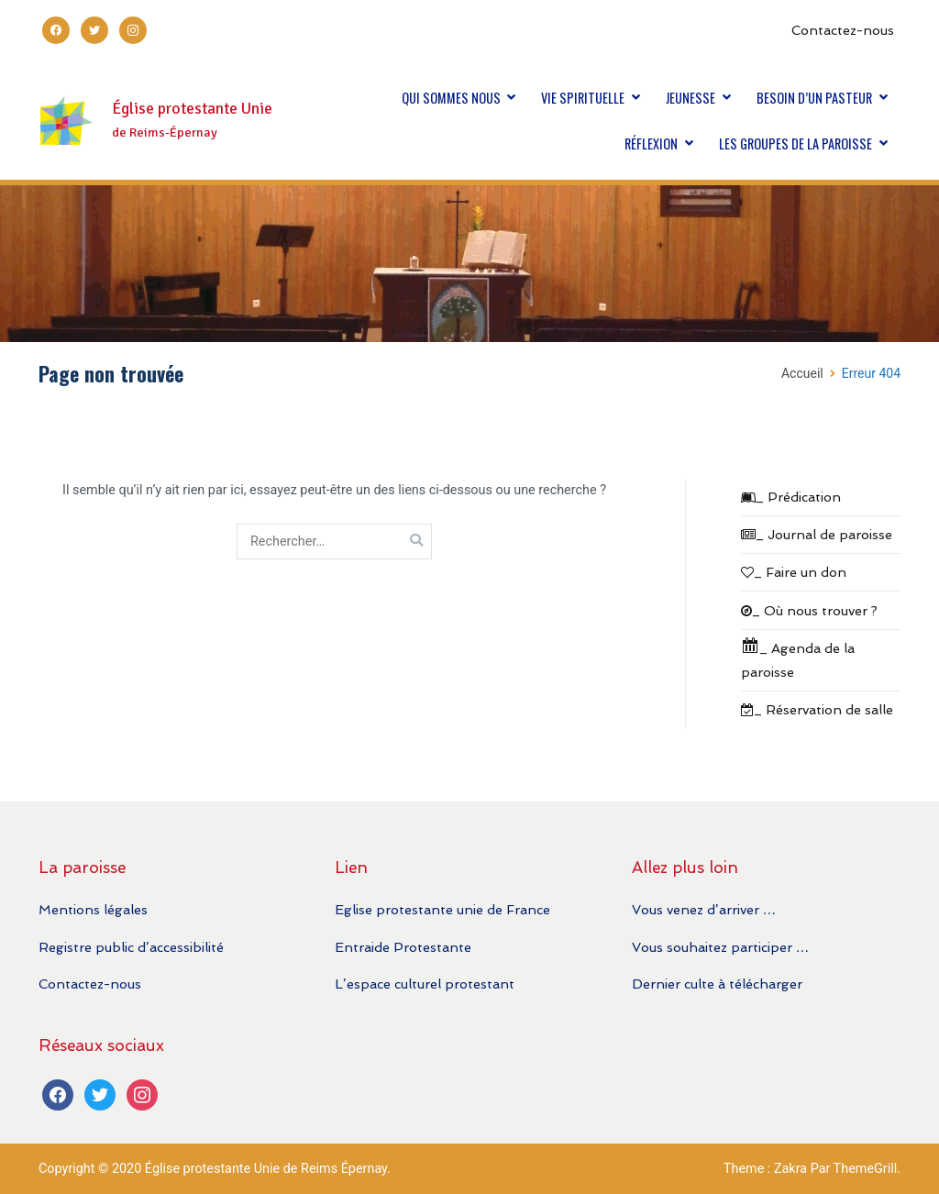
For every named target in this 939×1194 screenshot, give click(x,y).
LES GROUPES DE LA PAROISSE (795, 143)
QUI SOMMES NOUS (451, 97)
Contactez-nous (842, 30)
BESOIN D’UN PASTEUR (814, 97)
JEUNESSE (690, 97)
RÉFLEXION (651, 143)
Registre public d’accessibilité (131, 947)
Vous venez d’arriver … (704, 909)
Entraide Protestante (403, 947)
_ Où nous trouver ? (809, 610)
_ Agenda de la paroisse (798, 658)
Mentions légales (93, 909)
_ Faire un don (793, 572)
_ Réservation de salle (817, 709)
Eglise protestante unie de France (442, 909)
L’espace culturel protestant (424, 983)
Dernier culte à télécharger (717, 983)
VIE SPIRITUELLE (582, 97)
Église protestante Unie (192, 108)
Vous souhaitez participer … (720, 947)
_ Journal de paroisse (816, 534)
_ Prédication (791, 496)
